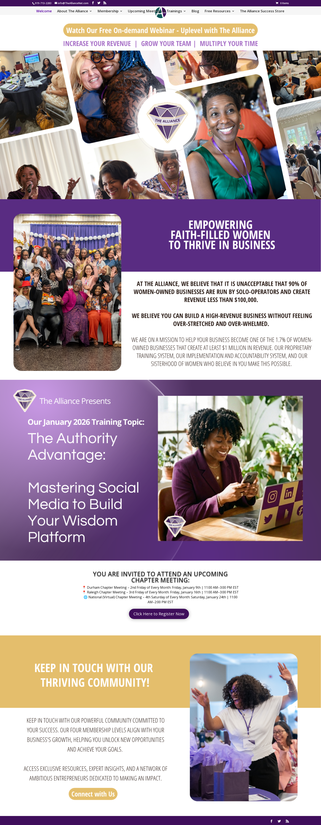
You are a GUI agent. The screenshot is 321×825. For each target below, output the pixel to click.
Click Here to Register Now (158, 614)
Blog (195, 11)
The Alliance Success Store (262, 11)
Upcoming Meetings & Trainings (155, 11)
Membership (108, 11)
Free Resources (218, 11)
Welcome (44, 11)
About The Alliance (72, 11)
